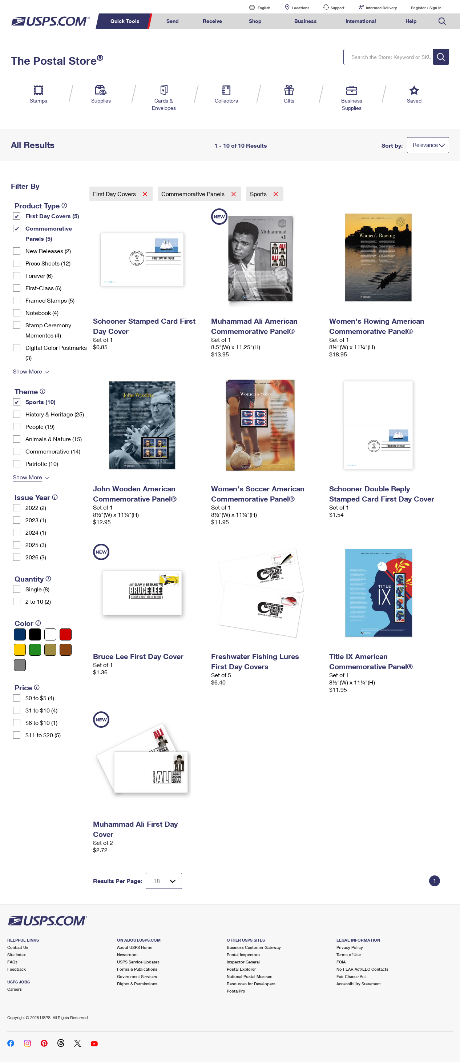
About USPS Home (134, 947)
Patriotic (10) (41, 463)
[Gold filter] (50, 650)
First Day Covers (115, 193)
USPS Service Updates (138, 961)
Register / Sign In (426, 7)
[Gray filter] (20, 665)
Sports (259, 193)
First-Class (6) (43, 287)
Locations (300, 7)
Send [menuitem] (172, 21)
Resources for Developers (251, 983)
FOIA (341, 961)
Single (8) (37, 589)
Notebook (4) (41, 312)
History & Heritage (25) (54, 414)
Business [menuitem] (305, 21)
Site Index (16, 954)
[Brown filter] (66, 650)
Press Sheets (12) (47, 263)
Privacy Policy (349, 947)
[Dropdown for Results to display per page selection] (164, 881)
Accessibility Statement (358, 983)
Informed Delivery (381, 7)
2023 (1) (35, 519)
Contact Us (17, 947)
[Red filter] (66, 634)
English (256, 7)
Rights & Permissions (137, 983)
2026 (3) (35, 557)
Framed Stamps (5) (49, 300)
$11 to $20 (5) (43, 734)
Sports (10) (40, 401)
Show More (27, 371)
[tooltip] (64, 205)
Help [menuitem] (411, 21)
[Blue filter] (20, 634)
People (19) (40, 426)
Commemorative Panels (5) (48, 233)
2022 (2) (35, 507)
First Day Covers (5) (52, 215)
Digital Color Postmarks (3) (56, 352)
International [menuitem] (361, 21)
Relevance (425, 144)
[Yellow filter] (20, 650)
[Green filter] (35, 650)
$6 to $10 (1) (41, 722)
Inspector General (243, 961)
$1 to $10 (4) (41, 710)
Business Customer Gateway (254, 947)
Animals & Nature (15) (53, 438)
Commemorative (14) (52, 451)
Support (337, 7)
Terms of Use (348, 954)
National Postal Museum (250, 976)
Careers (14, 989)
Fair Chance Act (351, 976)
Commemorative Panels (193, 193)
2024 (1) (35, 532)
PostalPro (236, 991)
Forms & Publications (137, 969)
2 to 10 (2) (38, 601)
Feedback (16, 969)
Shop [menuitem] (255, 21)
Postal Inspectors (243, 954)
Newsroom (127, 954)
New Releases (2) (48, 250)
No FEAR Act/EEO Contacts (362, 969)
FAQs (12, 961)
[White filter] (50, 634)
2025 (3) (35, 544)
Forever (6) (39, 275)
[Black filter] (35, 634)
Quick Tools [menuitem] (125, 21)
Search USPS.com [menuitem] (442, 21)
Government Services (137, 976)
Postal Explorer (241, 969)
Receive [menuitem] (212, 21)
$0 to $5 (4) (39, 697)
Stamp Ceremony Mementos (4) (48, 330)
